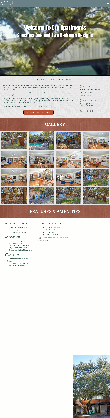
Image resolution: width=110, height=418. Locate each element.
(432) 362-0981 (87, 110)
